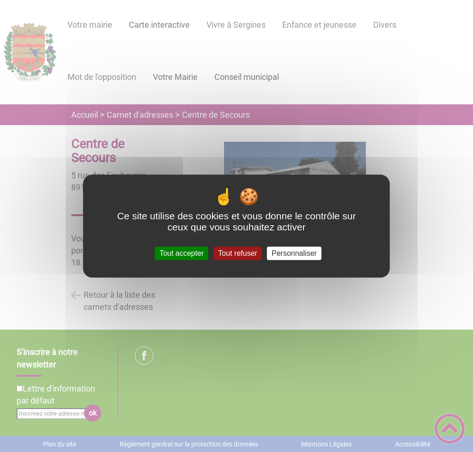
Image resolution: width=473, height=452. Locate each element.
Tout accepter (181, 253)
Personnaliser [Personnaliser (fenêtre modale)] (294, 253)
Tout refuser (237, 253)
